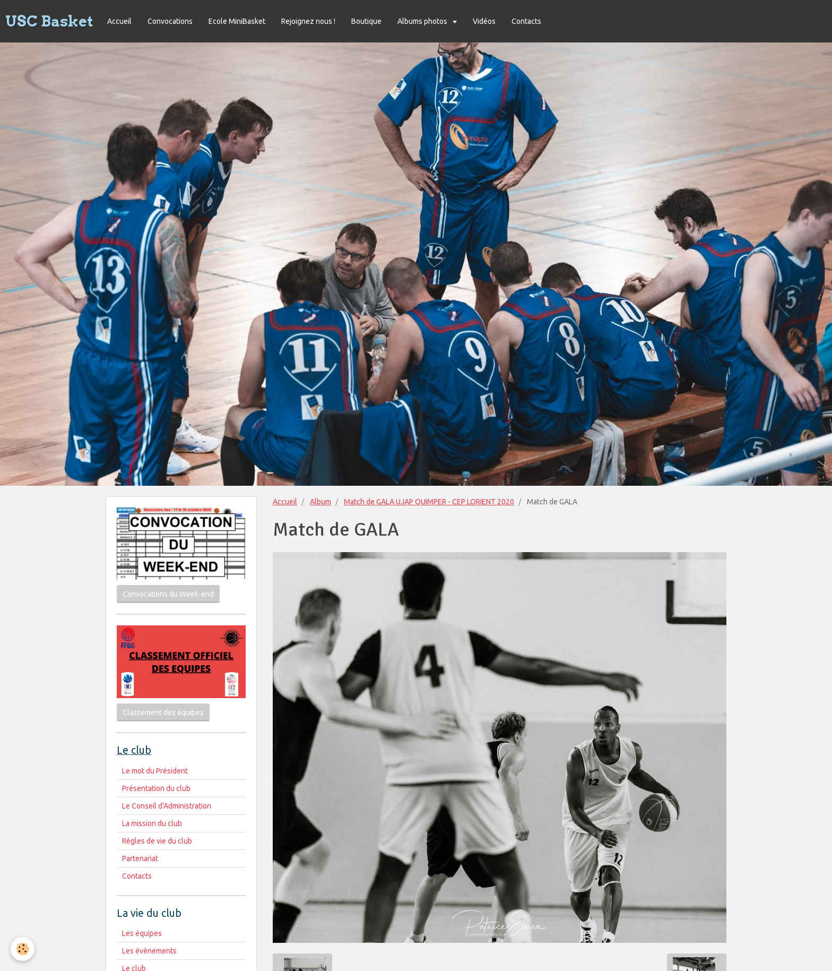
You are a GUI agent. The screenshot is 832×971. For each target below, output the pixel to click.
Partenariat (140, 858)
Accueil (119, 21)
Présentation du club (156, 788)
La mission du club (152, 823)
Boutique (366, 21)
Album (320, 501)
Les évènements (149, 951)
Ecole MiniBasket (237, 21)
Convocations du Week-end (168, 594)
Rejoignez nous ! (308, 21)
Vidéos (484, 21)
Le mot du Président (155, 771)
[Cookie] (22, 949)
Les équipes (142, 933)
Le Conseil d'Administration (166, 806)
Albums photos (423, 21)
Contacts (526, 21)
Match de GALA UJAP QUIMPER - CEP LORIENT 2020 (429, 501)
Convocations (170, 21)
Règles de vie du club (157, 841)
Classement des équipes (163, 712)
